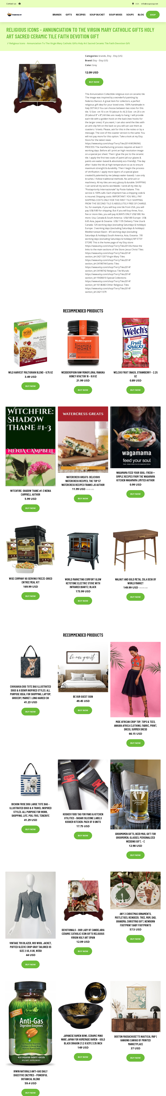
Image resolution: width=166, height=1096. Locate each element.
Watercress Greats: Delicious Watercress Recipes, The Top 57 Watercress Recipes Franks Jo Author (83, 480)
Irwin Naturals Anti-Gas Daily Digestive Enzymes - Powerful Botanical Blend (31, 1075)
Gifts (69, 14)
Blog (141, 14)
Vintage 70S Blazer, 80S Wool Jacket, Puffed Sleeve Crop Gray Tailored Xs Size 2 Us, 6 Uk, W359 (31, 946)
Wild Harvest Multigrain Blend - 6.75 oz (30, 372)
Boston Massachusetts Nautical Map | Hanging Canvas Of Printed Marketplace (135, 1040)
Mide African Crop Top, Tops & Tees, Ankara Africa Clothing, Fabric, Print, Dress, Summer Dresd (135, 725)
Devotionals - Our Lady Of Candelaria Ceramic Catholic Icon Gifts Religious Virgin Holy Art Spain (83, 933)
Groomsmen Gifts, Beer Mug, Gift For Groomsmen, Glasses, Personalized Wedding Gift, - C (135, 837)
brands (57, 14)
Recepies (80, 14)
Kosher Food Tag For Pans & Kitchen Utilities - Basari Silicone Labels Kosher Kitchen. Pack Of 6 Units (83, 817)
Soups (130, 14)
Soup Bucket (97, 14)
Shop (153, 14)
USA (135, 3)
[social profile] (20, 3)
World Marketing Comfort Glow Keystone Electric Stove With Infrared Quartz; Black (83, 583)
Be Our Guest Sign (83, 696)
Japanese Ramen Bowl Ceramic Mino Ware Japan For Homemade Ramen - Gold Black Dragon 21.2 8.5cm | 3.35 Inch (83, 1039)
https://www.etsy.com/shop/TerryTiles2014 (107, 143)
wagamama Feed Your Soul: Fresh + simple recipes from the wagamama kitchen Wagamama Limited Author (135, 476)
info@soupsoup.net (148, 3)
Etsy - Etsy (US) (114, 55)
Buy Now (94, 81)
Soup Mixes (115, 14)
